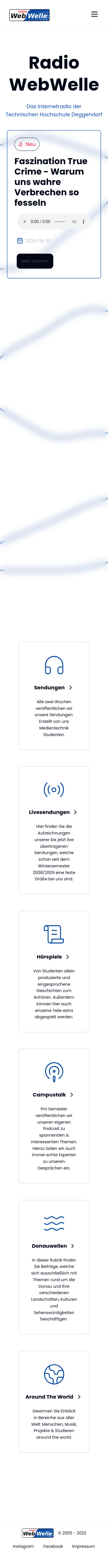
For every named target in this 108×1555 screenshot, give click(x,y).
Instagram (23, 1546)
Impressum (83, 1546)
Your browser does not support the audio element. (54, 221)
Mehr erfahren (35, 261)
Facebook (53, 1546)
